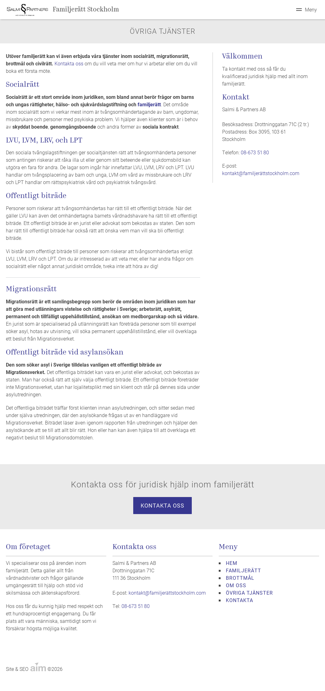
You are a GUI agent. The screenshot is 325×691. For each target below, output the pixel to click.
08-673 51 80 (255, 152)
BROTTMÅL (240, 577)
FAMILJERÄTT (243, 570)
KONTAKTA (239, 600)
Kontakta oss (69, 63)
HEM (231, 563)
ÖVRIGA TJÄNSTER (249, 592)
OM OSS (236, 585)
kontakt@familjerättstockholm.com (260, 173)
